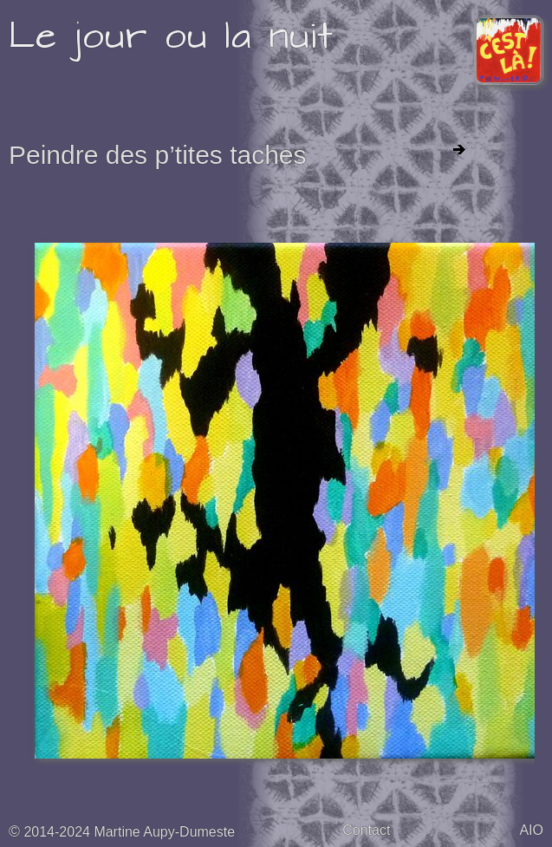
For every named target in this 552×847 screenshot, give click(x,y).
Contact (366, 830)
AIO (531, 830)
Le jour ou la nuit (171, 36)
